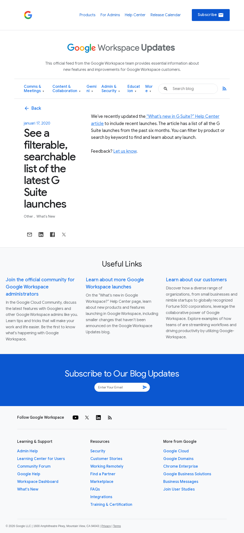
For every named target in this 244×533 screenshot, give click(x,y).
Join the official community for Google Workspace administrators (40, 287)
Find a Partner (103, 474)
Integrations (101, 497)
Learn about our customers (196, 280)
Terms (117, 526)
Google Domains (178, 458)
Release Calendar (165, 15)
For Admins (110, 15)
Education (133, 88)
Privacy (106, 526)
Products (87, 15)
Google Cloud (176, 451)
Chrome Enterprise (180, 466)
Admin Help (27, 451)
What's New (45, 216)
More (149, 88)
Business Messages (180, 481)
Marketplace (101, 481)
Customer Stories (106, 458)
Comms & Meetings (34, 88)
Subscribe (211, 15)
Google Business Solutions (187, 474)
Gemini (91, 88)
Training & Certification (111, 504)
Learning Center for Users (41, 458)
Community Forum (34, 466)
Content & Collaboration (66, 88)
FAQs (95, 489)
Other (29, 216)
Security (97, 451)
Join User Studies (179, 489)
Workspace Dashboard (37, 481)
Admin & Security (111, 88)
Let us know (125, 151)
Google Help (28, 474)
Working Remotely (106, 466)
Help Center (135, 15)
